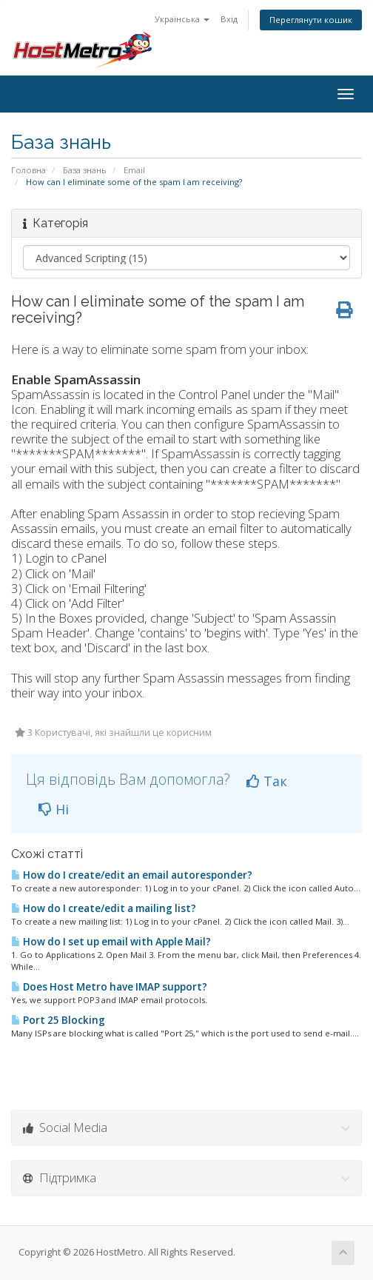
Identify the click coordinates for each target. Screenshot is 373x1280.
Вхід (229, 18)
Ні (53, 809)
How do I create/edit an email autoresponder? (131, 875)
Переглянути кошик (310, 19)
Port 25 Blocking (58, 1020)
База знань (85, 169)
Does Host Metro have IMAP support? (109, 986)
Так (266, 781)
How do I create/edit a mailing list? (103, 908)
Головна (28, 169)
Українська (182, 18)
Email (134, 169)
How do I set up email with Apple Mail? (111, 941)
